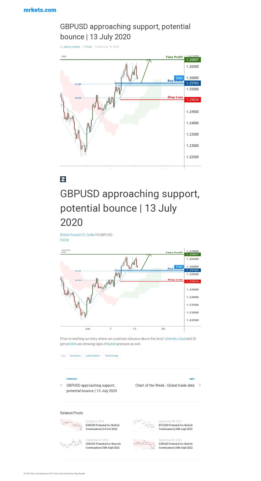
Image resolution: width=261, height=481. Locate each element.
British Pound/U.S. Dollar (77, 235)
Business (75, 355)
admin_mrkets (72, 46)
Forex (89, 46)
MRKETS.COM (40, 9)
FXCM (64, 240)
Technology (111, 355)
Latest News (93, 355)
